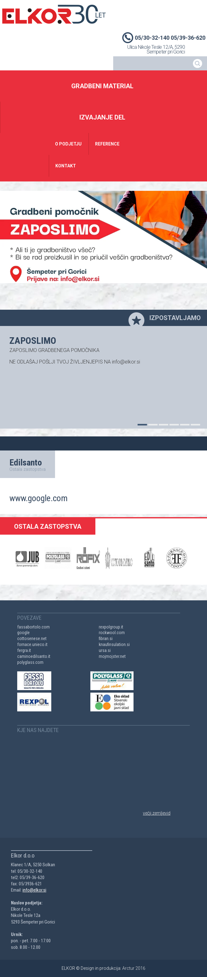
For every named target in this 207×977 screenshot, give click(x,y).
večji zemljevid (156, 813)
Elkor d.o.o (54, 14)
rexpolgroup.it (111, 626)
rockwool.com (112, 632)
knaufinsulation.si (114, 644)
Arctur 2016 (133, 968)
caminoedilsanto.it (33, 656)
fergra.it (24, 650)
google (23, 632)
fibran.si (106, 638)
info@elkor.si (34, 890)
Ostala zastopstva (27, 469)
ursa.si (105, 650)
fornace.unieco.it (32, 644)
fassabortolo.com (33, 626)
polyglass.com (30, 662)
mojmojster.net (112, 656)
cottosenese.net (32, 638)
